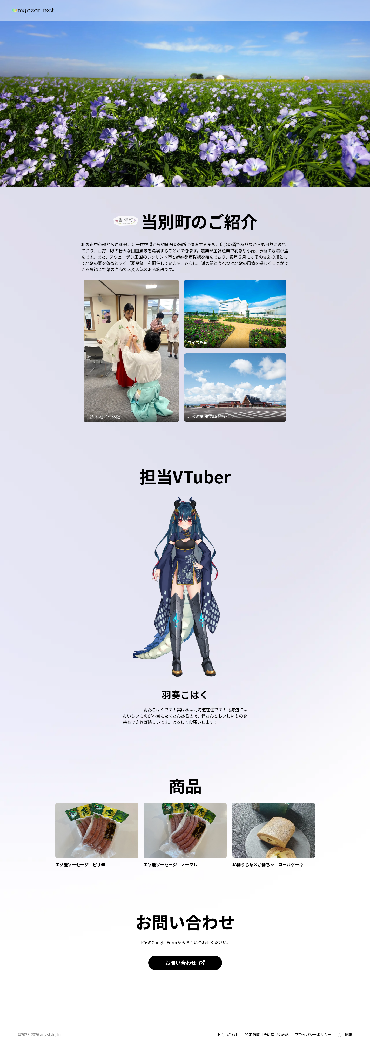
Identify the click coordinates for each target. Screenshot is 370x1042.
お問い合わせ (185, 962)
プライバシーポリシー (313, 1034)
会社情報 (345, 1034)
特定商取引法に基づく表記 (267, 1034)
